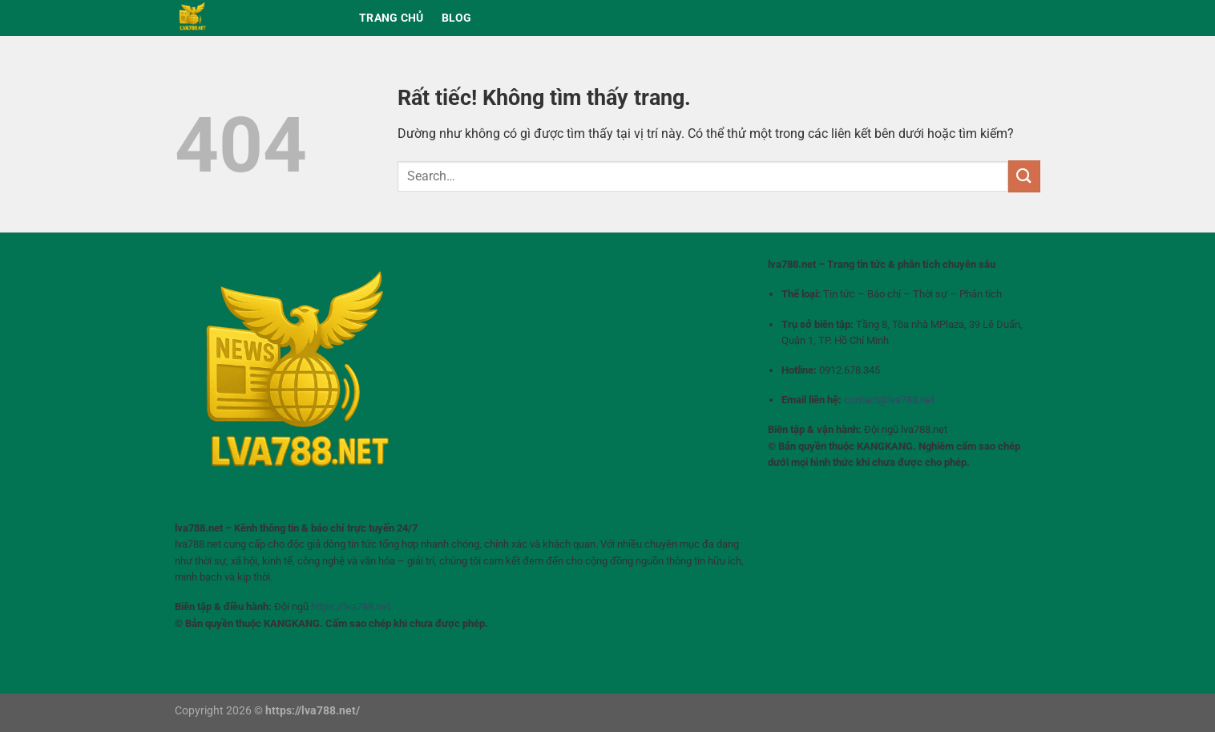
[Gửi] (1024, 176)
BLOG (457, 18)
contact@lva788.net (889, 400)
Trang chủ (391, 18)
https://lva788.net (350, 607)
